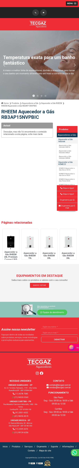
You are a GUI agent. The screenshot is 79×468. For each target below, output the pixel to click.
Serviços (28, 446)
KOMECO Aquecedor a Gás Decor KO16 (67, 169)
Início (5, 446)
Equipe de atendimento (52, 312)
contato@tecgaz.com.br (58, 385)
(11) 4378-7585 (20, 394)
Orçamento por (67, 200)
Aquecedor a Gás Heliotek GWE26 (65, 157)
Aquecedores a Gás (67, 135)
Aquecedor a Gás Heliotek (65, 140)
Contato (31, 450)
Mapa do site (45, 450)
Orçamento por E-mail (67, 207)
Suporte (54, 446)
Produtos (63, 129)
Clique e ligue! (67, 188)
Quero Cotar (39, 285)
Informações (68, 446)
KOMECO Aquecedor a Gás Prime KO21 (67, 180)
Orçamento (42, 446)
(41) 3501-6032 (20, 413)
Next (74, 65)
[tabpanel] (39, 65)
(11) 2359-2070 (20, 429)
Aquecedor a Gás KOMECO (65, 163)
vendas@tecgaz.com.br (59, 387)
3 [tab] (41, 96)
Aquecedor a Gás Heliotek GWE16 (65, 146)
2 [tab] (37, 96)
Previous (4, 65)
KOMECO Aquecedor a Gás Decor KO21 (67, 174)
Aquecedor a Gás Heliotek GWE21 (65, 152)
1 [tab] (33, 96)
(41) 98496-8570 (20, 416)
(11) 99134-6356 (20, 432)
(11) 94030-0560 (20, 397)
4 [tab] (45, 96)
